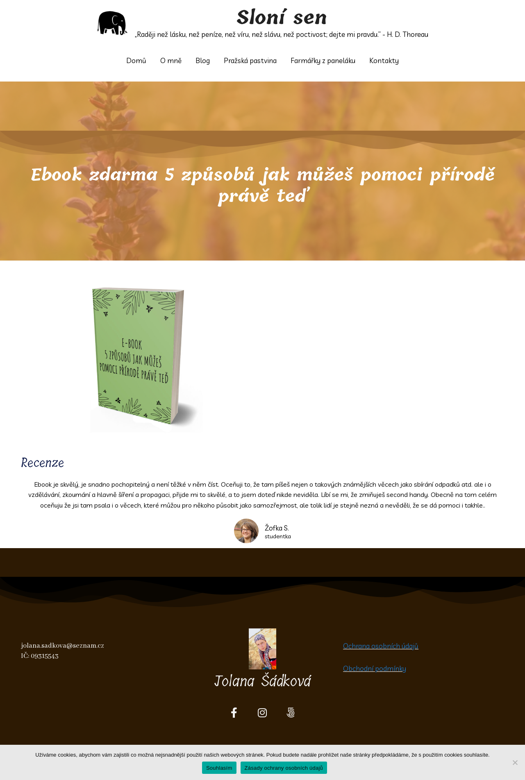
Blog (202, 60)
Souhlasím (219, 768)
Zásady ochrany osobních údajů (284, 768)
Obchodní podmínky (374, 668)
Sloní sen (281, 18)
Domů (136, 60)
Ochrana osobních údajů (380, 646)
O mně (171, 60)
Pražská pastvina (250, 60)
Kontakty (384, 60)
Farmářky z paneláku (323, 60)
